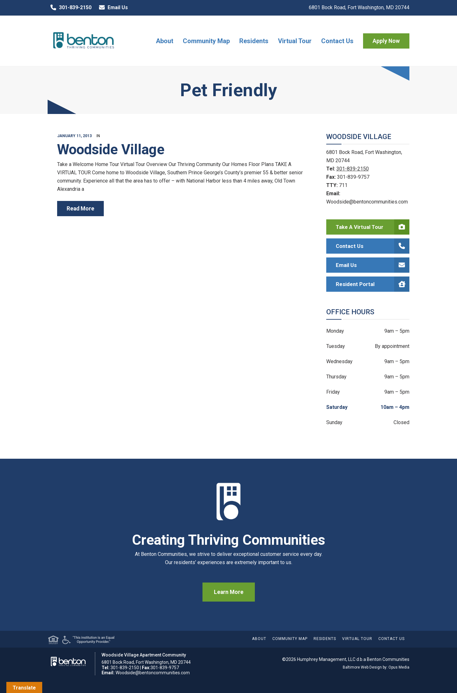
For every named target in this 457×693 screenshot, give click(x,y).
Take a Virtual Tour (373, 227)
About (164, 41)
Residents (253, 41)
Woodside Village (110, 150)
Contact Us (337, 41)
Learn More (228, 592)
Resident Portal (373, 284)
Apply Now (386, 41)
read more (80, 208)
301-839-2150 (69, 7)
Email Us (112, 7)
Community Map (206, 41)
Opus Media (398, 667)
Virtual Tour (295, 41)
